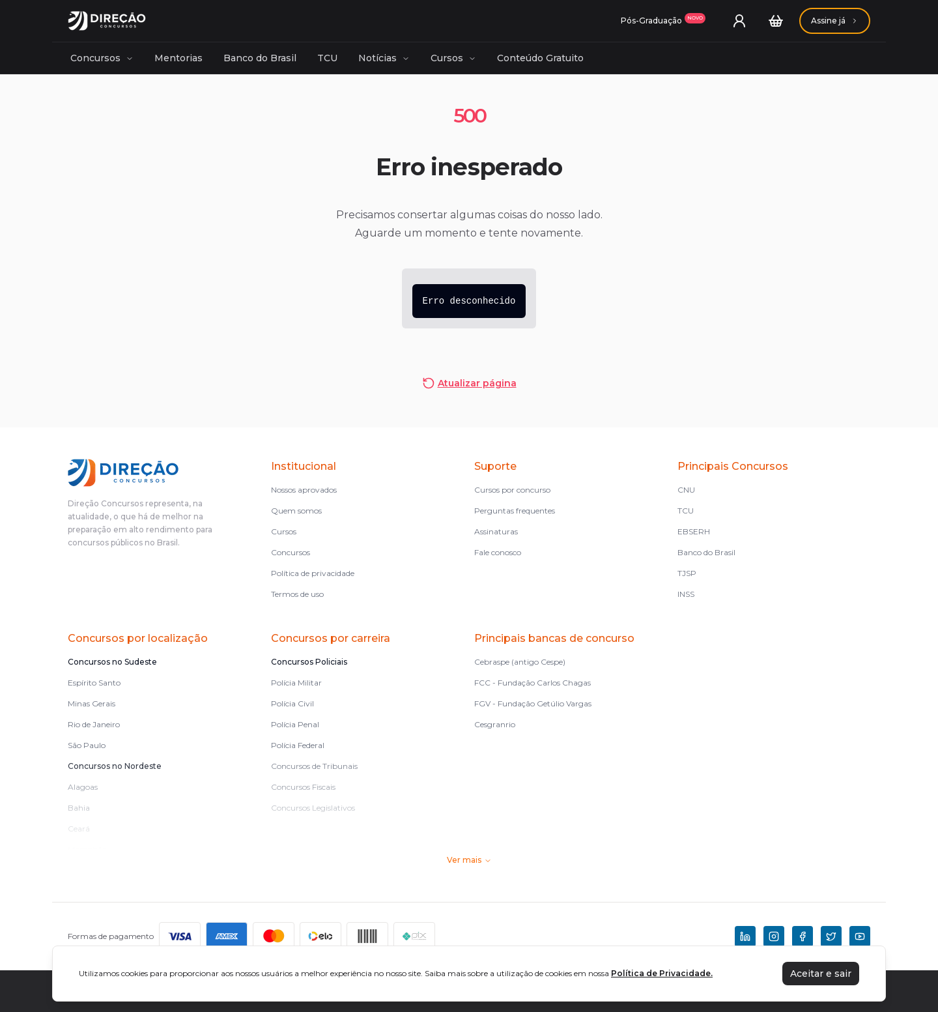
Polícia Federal (297, 745)
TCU (327, 58)
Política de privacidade (312, 573)
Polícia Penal (295, 724)
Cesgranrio (494, 724)
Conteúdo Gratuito (540, 58)
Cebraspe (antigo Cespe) (519, 662)
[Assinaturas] (663, 21)
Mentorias (178, 58)
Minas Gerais (91, 703)
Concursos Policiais (309, 662)
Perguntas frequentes (514, 510)
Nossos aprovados (304, 490)
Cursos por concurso (512, 490)
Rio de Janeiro (94, 724)
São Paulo (87, 745)
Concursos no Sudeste (112, 662)
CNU (686, 490)
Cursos (453, 58)
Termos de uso (297, 594)
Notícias (384, 58)
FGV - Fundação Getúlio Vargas (532, 703)
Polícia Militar (296, 682)
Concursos (102, 58)
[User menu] (739, 21)
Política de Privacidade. (662, 973)
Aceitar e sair (820, 973)
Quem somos (296, 510)
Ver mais (469, 860)
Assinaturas (496, 531)
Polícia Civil (292, 703)
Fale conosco (497, 552)
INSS (685, 594)
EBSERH (693, 531)
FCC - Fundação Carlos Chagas (532, 682)
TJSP (686, 573)
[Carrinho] (776, 21)
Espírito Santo (94, 682)
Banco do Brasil (259, 58)
